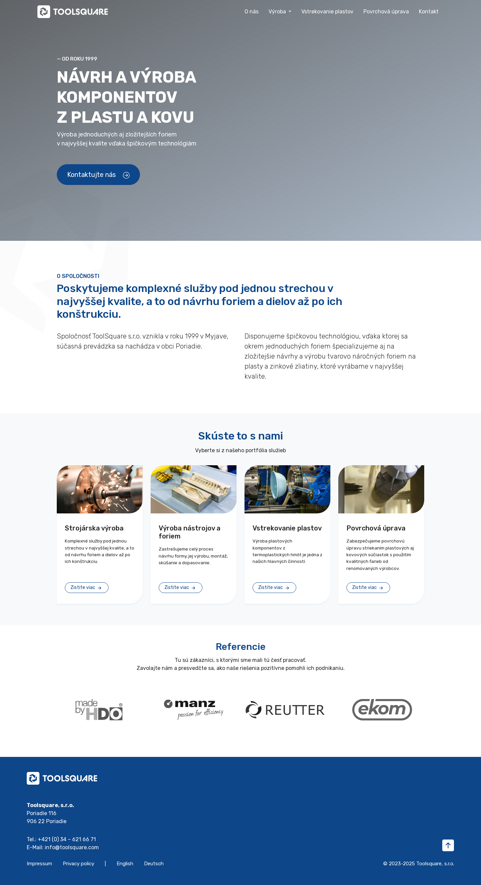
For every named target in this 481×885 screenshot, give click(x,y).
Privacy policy (78, 864)
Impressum (39, 864)
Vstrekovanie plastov (327, 11)
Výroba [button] (278, 11)
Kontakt (429, 11)
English (125, 864)
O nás (252, 11)
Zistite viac (86, 588)
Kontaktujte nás (98, 175)
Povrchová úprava (386, 11)
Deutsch (154, 864)
